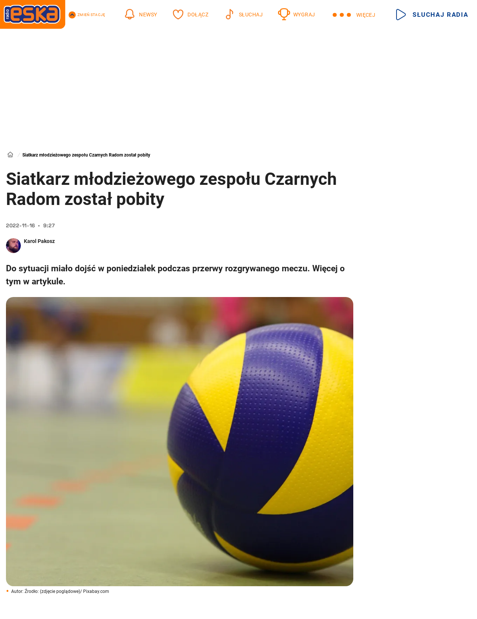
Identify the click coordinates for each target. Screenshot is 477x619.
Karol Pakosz (39, 241)
